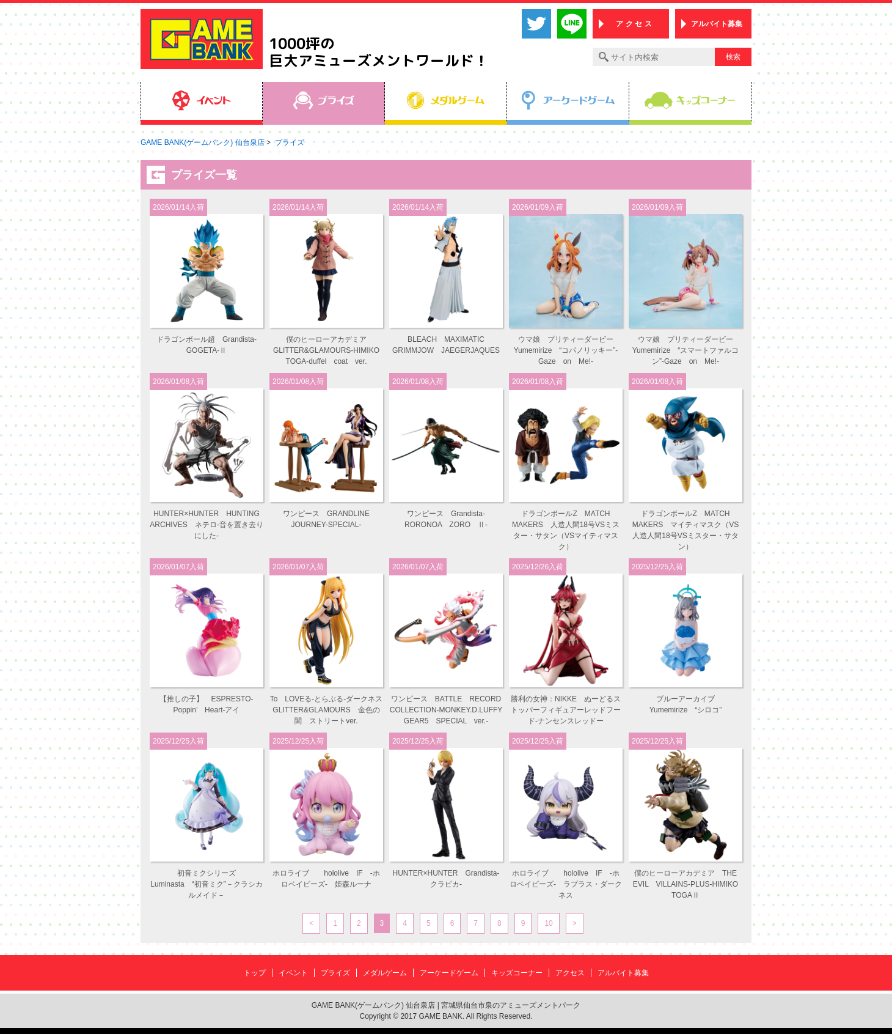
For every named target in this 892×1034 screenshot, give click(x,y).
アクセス (570, 973)
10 (548, 923)
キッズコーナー (517, 973)
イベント (293, 973)
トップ (255, 973)
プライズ (335, 973)
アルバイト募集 (716, 24)
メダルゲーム (385, 973)
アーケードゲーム (449, 973)
